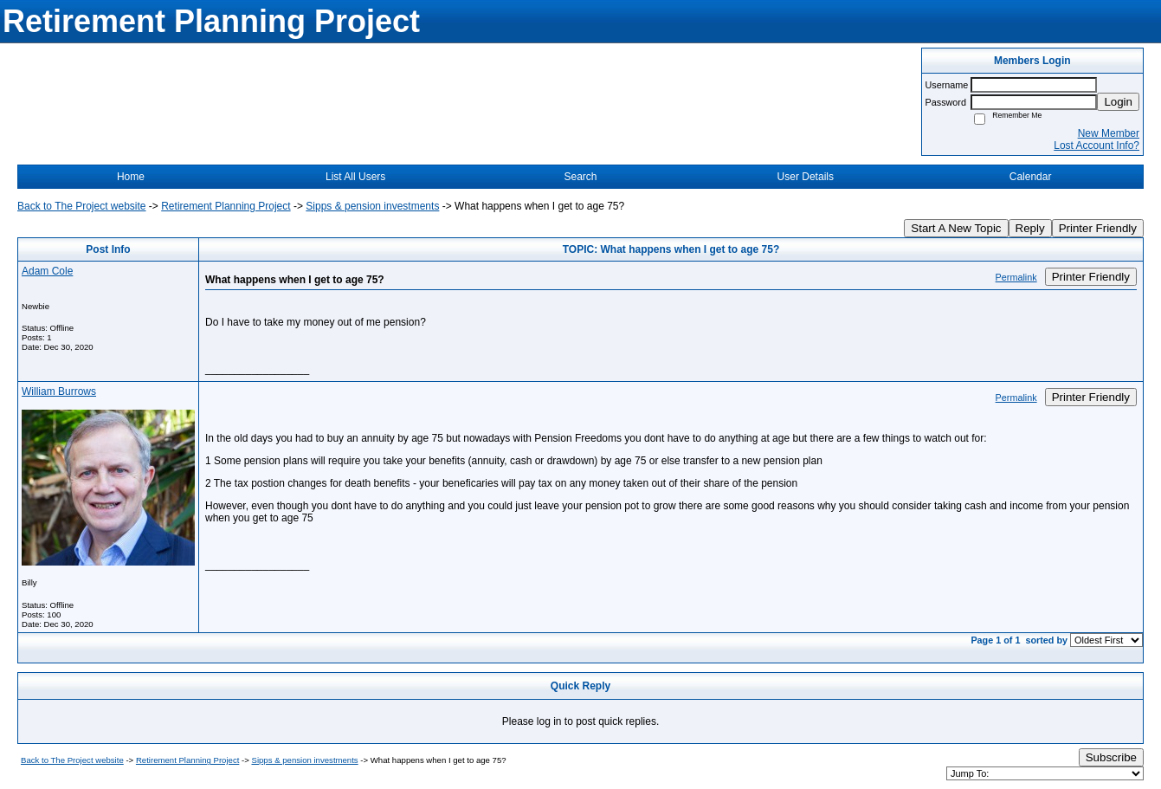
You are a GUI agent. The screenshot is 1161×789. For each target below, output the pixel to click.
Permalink (1016, 277)
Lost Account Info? (1096, 145)
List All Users (355, 177)
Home (131, 177)
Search (580, 177)
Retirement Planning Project (225, 206)
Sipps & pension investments (372, 206)
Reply (1030, 228)
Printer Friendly (1098, 228)
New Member (1108, 133)
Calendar (1030, 177)
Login (1118, 101)
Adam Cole (47, 271)
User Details (805, 177)
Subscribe (1111, 757)
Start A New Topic (956, 228)
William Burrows (59, 391)
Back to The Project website (81, 206)
